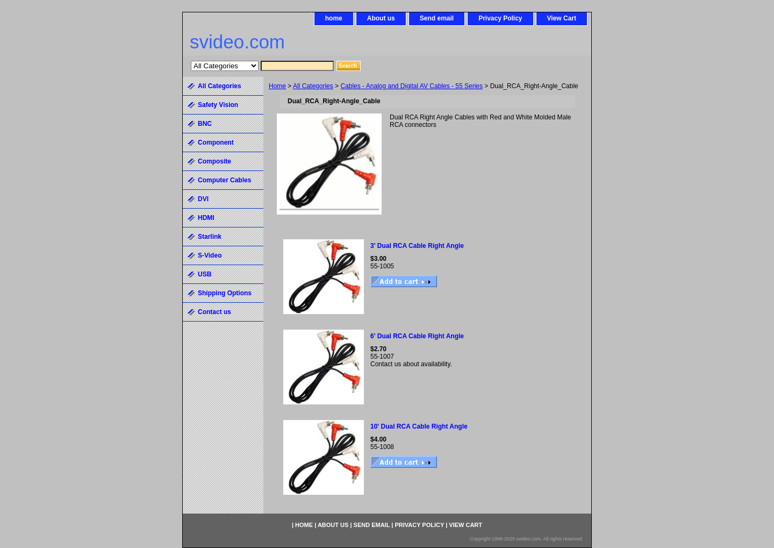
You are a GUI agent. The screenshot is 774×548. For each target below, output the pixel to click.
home (333, 18)
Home (277, 86)
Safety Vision (218, 105)
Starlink (209, 236)
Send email (437, 18)
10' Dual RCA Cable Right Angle (419, 426)
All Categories (313, 86)
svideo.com (237, 41)
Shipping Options (225, 293)
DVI (203, 199)
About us (381, 18)
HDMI (206, 218)
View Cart (561, 18)
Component (216, 142)
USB (204, 274)
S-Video (209, 255)
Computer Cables (224, 180)
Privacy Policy (500, 18)
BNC (205, 123)
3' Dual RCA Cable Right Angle (417, 246)
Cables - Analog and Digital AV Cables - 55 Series (411, 86)
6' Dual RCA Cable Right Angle (417, 336)
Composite (214, 161)
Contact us (214, 312)
